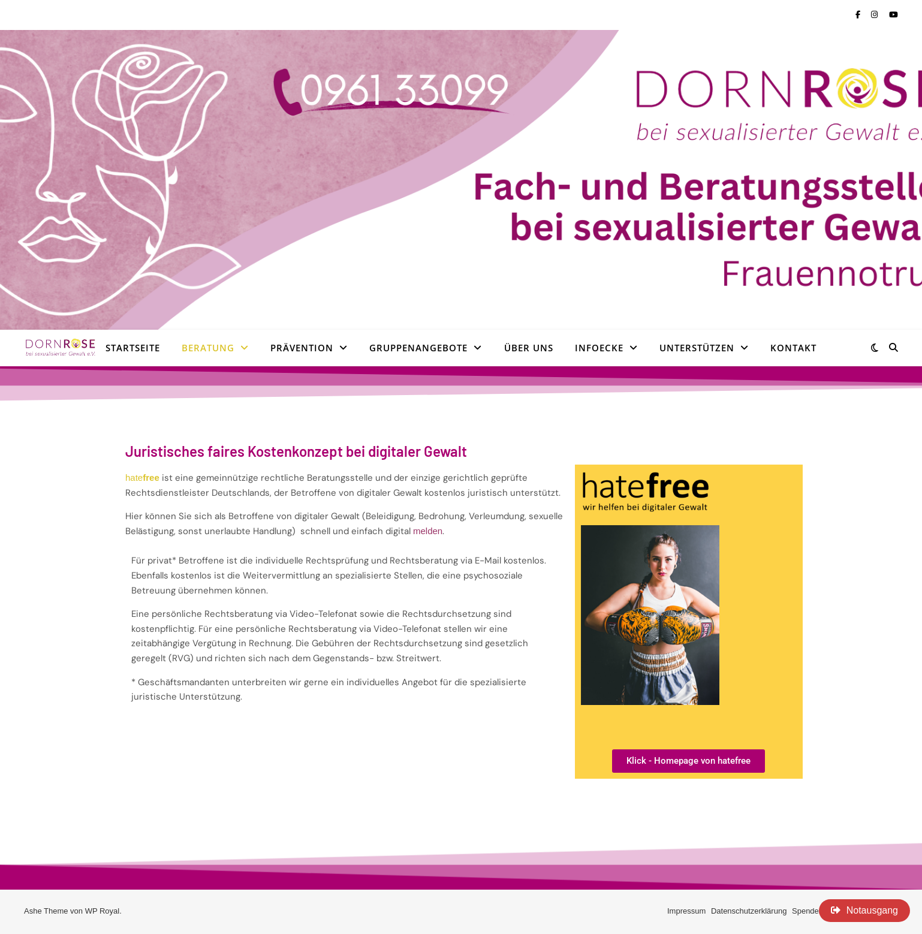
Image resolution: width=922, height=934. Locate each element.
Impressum (686, 910)
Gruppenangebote (418, 348)
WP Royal (102, 910)
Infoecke (599, 348)
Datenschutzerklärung (749, 910)
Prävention (301, 348)
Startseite (133, 348)
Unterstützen (696, 348)
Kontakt (793, 348)
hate (142, 477)
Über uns (528, 348)
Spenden (807, 910)
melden (427, 531)
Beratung (208, 348)
